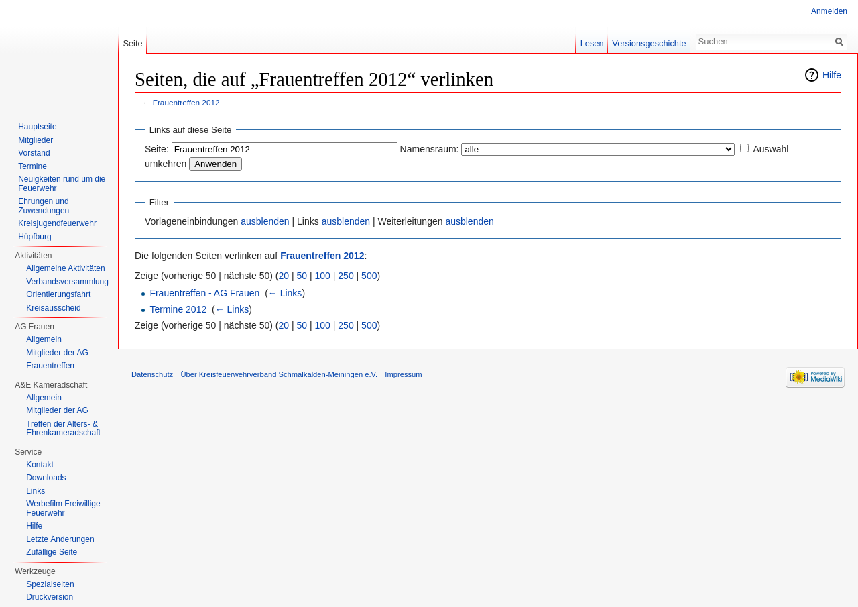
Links (35, 491)
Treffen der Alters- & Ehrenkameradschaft (63, 428)
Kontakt (40, 465)
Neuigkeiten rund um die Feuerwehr (61, 183)
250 (345, 275)
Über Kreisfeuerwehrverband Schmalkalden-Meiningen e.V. (278, 374)
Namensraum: (429, 149)
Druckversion (49, 597)
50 (302, 275)
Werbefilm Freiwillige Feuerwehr (63, 508)
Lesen (592, 43)
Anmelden (829, 11)
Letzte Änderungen (60, 539)
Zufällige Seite (51, 552)
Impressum (403, 374)
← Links (285, 293)
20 (284, 275)
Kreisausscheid (53, 308)
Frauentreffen (50, 365)
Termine (32, 166)
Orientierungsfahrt (58, 294)
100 (322, 275)
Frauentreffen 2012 (186, 102)
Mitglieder (35, 140)
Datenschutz (152, 374)
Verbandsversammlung (67, 281)
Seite (132, 43)
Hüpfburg (34, 236)
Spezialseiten (50, 584)
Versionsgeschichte (649, 43)
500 (369, 275)
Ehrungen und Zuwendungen (43, 206)
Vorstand (34, 153)
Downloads (46, 477)
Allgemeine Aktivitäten (65, 268)
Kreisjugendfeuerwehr (57, 223)
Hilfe (831, 75)
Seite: (157, 149)
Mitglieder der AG (57, 352)
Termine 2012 (177, 309)
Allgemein (44, 339)
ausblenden (265, 221)
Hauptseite (37, 126)
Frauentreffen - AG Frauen (204, 293)
